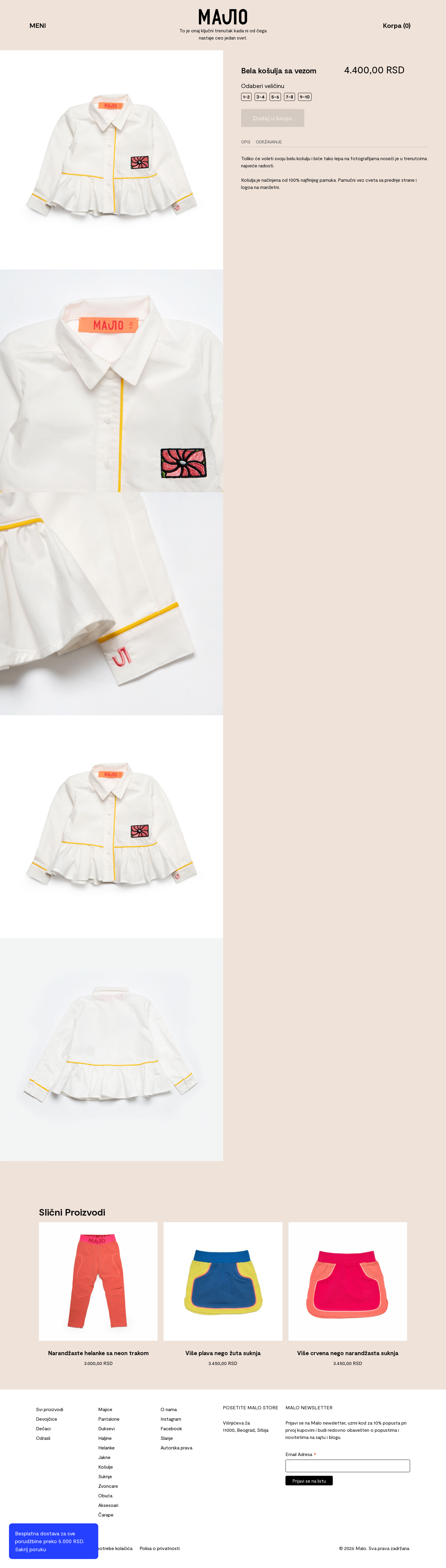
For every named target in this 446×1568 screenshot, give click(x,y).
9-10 (305, 96)
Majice (105, 1409)
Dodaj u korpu (272, 118)
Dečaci (43, 1428)
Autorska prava (176, 1447)
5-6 (275, 96)
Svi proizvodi (49, 1409)
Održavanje (269, 141)
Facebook (171, 1428)
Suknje (105, 1476)
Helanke (106, 1447)
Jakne (104, 1457)
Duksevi (106, 1428)
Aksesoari (108, 1505)
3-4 (260, 96)
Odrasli (43, 1438)
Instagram (171, 1419)
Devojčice (46, 1419)
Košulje (105, 1466)
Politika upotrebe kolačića (105, 1548)
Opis (245, 141)
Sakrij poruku (30, 1549)
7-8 (289, 96)
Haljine (105, 1438)
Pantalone (109, 1419)
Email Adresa (300, 1454)
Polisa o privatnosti (160, 1548)
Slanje (167, 1438)
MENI (44, 25)
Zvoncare (108, 1486)
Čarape (106, 1514)
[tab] (248, 142)
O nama (169, 1409)
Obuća (105, 1495)
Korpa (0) (390, 25)
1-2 (246, 96)
